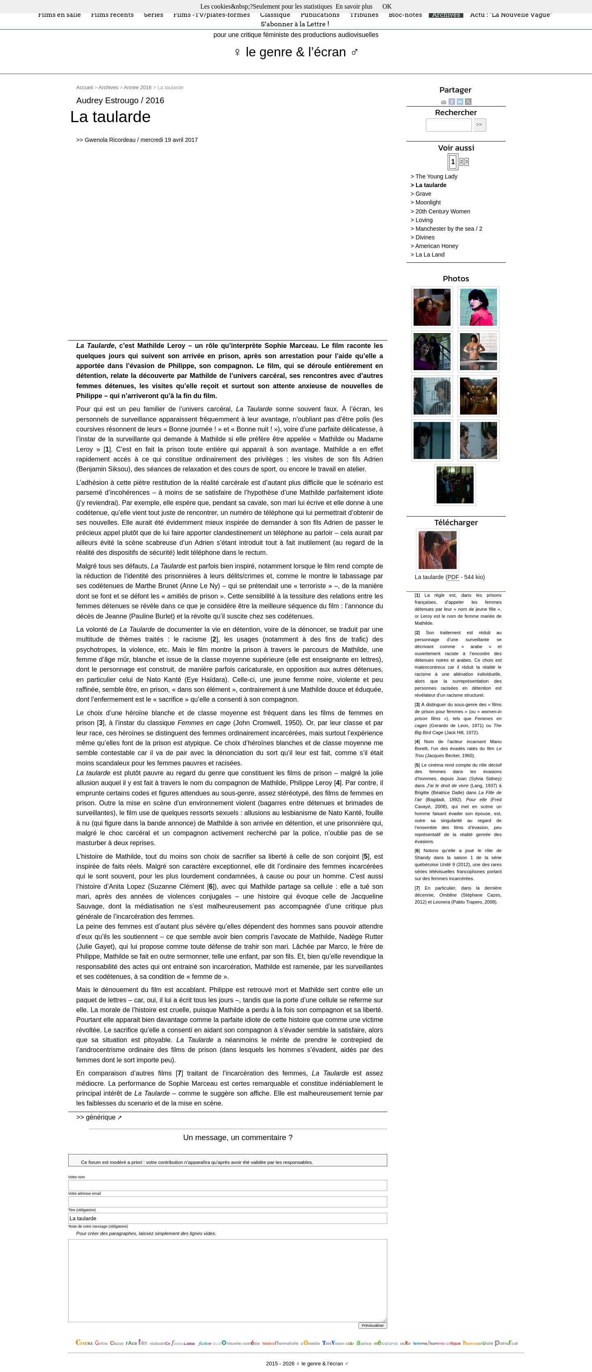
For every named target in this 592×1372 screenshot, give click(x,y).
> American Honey (434, 246)
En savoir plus (353, 6)
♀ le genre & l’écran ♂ (296, 52)
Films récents (112, 14)
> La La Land (428, 254)
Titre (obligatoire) (82, 1210)
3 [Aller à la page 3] (466, 162)
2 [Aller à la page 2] (461, 162)
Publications (320, 14)
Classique (275, 14)
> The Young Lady (434, 176)
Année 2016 (138, 87)
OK (387, 6)
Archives (446, 14)
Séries (153, 14)
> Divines (423, 237)
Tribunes (364, 14)
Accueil (84, 87)
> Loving (422, 220)
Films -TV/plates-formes (211, 14)
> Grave (421, 193)
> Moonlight (426, 202)
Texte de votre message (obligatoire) (98, 1226)
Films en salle (59, 14)
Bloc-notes (405, 14)
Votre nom (76, 1177)
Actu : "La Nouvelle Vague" (511, 14)
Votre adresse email (84, 1193)
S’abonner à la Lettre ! (295, 24)
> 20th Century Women (440, 211)
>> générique (96, 1117)
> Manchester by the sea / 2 (447, 228)
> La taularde (428, 185)
